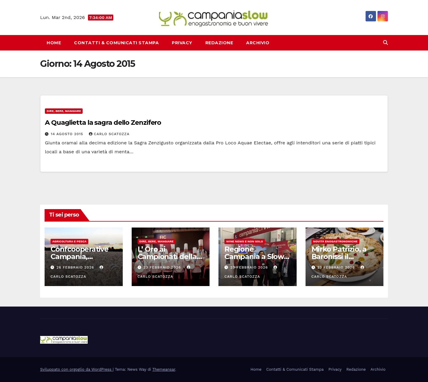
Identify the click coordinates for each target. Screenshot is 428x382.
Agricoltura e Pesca (69, 241)
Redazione (219, 42)
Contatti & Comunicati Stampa (116, 42)
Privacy (182, 42)
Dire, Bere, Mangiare (64, 111)
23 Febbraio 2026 (162, 267)
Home (54, 42)
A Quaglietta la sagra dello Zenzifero (103, 123)
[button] (385, 42)
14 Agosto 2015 (68, 134)
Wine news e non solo (244, 241)
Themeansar (163, 369)
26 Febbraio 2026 (76, 267)
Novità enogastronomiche (335, 241)
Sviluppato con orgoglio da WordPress (76, 369)
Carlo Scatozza (109, 134)
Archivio (257, 42)
